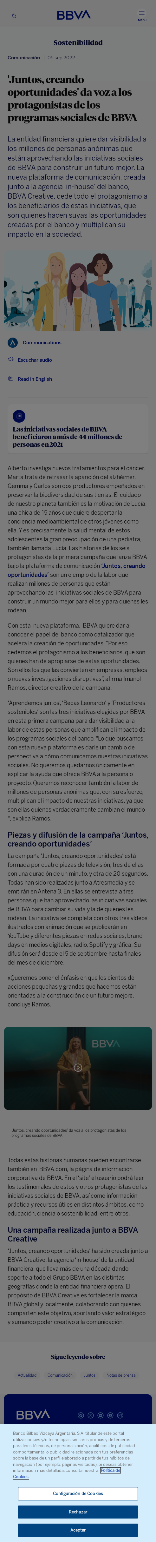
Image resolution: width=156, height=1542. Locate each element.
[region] (78, 1483)
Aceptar (78, 1530)
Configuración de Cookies (78, 1493)
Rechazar (78, 1512)
